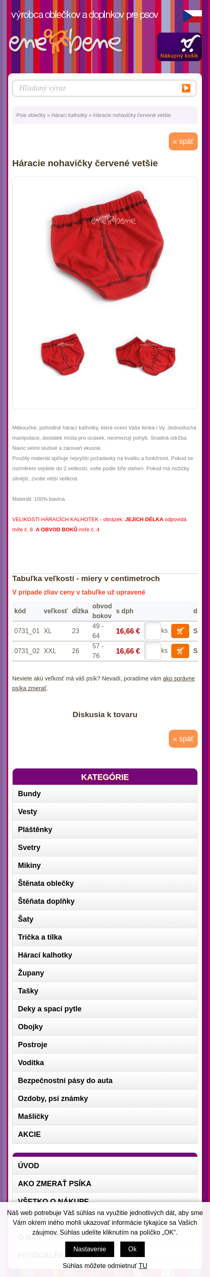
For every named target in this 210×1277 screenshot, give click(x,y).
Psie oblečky (31, 115)
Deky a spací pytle (50, 1009)
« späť (183, 141)
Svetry (29, 847)
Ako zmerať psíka (54, 1184)
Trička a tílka (40, 937)
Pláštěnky (35, 830)
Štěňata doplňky (46, 901)
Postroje (32, 1045)
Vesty (27, 812)
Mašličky (33, 1116)
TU (143, 1265)
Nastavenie (89, 1249)
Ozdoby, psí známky (53, 1098)
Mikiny (29, 865)
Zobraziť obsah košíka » (179, 47)
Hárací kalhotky (69, 115)
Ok (132, 1249)
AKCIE (29, 1134)
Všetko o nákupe (53, 1202)
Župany (31, 973)
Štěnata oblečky (46, 883)
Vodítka (31, 1063)
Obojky (30, 1027)
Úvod (28, 1166)
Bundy (29, 794)
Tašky (28, 991)
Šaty (25, 919)
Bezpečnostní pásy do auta (65, 1081)
